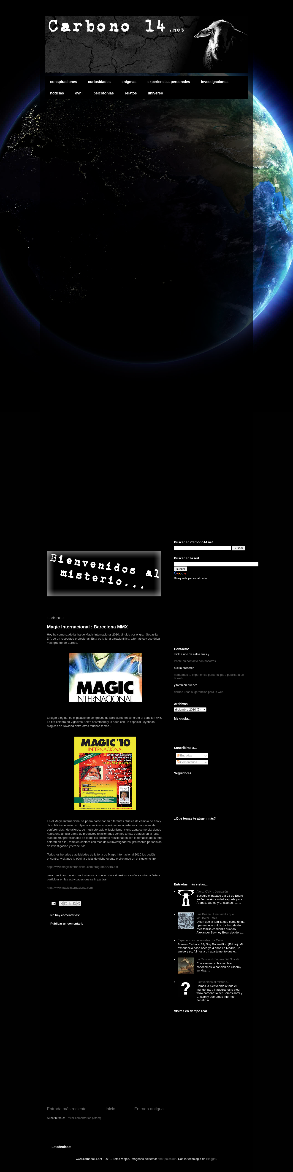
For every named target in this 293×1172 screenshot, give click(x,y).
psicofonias (103, 93)
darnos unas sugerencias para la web (198, 692)
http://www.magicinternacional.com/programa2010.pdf (82, 867)
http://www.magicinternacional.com (70, 887)
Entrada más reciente (67, 1109)
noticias (57, 93)
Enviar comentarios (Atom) (83, 1118)
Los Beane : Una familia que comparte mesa (215, 916)
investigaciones (214, 82)
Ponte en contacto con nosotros (195, 661)
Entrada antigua (149, 1109)
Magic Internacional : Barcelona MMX (87, 626)
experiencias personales (168, 82)
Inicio (110, 1109)
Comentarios (187, 762)
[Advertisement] (100, 541)
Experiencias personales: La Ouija (200, 940)
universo (155, 93)
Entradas (184, 755)
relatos (131, 93)
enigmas (129, 82)
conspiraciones (63, 82)
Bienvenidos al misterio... (213, 982)
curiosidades (99, 82)
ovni (78, 93)
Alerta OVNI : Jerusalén (212, 891)
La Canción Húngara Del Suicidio (218, 959)
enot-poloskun (167, 1159)
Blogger (211, 1159)
